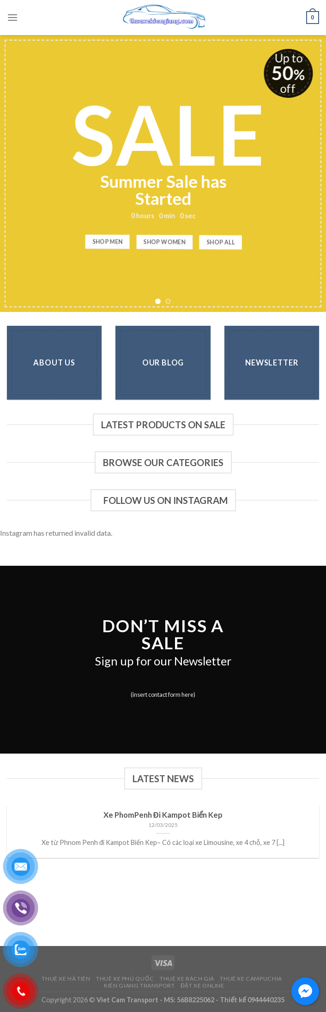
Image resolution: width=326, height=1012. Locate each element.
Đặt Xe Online (202, 985)
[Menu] (12, 17)
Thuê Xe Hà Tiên (66, 978)
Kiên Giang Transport (139, 985)
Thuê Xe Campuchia (251, 978)
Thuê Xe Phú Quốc (125, 978)
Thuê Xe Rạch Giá (187, 978)
